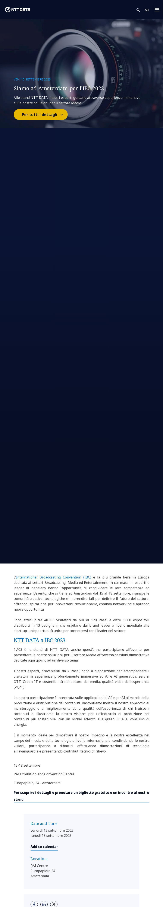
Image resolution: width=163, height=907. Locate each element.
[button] (141, 10)
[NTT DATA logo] (17, 9)
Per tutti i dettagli (44, 114)
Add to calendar (44, 846)
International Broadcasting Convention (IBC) (54, 577)
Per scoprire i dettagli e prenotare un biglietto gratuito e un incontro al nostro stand (81, 796)
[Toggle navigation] (158, 9)
